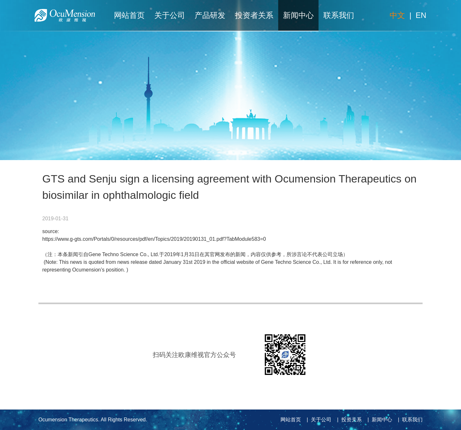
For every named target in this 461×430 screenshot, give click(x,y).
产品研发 (210, 15)
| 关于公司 (317, 419)
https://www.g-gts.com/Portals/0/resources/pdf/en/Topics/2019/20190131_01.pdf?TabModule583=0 (154, 239)
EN (421, 15)
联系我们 (338, 15)
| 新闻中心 (378, 419)
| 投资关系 (348, 419)
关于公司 (169, 15)
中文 (397, 15)
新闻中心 (298, 15)
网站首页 (129, 15)
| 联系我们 (409, 419)
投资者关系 (254, 15)
